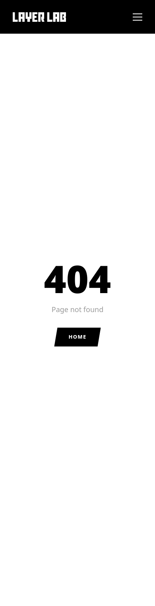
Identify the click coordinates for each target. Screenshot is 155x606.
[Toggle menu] (137, 17)
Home (77, 336)
